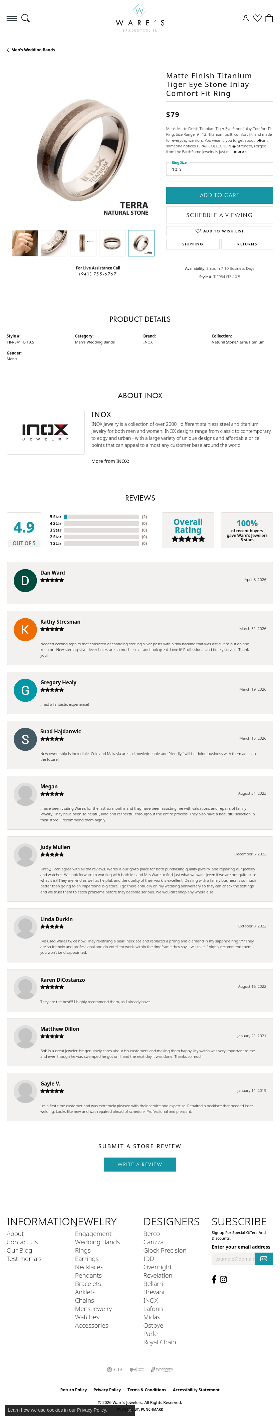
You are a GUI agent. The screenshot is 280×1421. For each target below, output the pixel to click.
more (240, 151)
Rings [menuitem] (83, 1250)
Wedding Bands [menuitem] (97, 1241)
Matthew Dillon (59, 1028)
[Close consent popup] (130, 1410)
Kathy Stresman (60, 621)
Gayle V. (50, 1083)
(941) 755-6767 (98, 274)
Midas (152, 1316)
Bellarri (154, 1283)
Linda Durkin (56, 919)
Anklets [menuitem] (85, 1291)
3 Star (55, 530)
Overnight (158, 1266)
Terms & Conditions (146, 1390)
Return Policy (73, 1390)
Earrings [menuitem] (87, 1258)
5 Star (55, 517)
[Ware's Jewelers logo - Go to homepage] (140, 18)
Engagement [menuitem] (93, 1233)
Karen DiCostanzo (62, 979)
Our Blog (19, 1250)
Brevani (154, 1291)
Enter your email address (241, 1247)
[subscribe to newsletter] (264, 1259)
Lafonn (153, 1308)
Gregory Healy (58, 682)
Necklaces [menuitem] (89, 1266)
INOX (148, 341)
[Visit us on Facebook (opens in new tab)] (214, 1280)
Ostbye (154, 1325)
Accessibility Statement (196, 1390)
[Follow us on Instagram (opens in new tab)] (223, 1280)
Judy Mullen (55, 847)
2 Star (55, 537)
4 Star (55, 523)
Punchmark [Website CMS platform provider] (152, 1409)
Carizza (154, 1241)
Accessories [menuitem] (91, 1325)
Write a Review (139, 1164)
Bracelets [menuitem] (88, 1283)
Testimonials (24, 1258)
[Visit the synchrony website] (162, 1370)
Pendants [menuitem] (88, 1275)
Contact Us (22, 1241)
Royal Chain (160, 1341)
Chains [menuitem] (84, 1300)
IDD (149, 1258)
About (15, 1233)
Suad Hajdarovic (60, 731)
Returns (247, 243)
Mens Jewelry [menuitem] (93, 1308)
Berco (152, 1233)
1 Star (55, 543)
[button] (25, 18)
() (144, 517)
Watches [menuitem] (87, 1316)
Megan (49, 786)
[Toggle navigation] (11, 18)
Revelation (158, 1275)
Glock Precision (165, 1250)
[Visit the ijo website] (137, 1370)
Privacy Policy (107, 1390)
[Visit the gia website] (115, 1370)
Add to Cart (220, 195)
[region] (83, 150)
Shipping (192, 243)
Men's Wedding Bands (33, 50)
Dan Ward (52, 572)
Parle (151, 1333)
